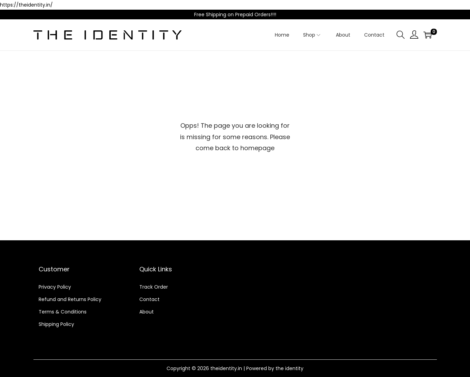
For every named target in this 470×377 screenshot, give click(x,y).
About (146, 311)
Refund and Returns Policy (70, 299)
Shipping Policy (56, 324)
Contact (149, 299)
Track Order (153, 286)
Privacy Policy (55, 286)
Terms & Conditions (63, 311)
